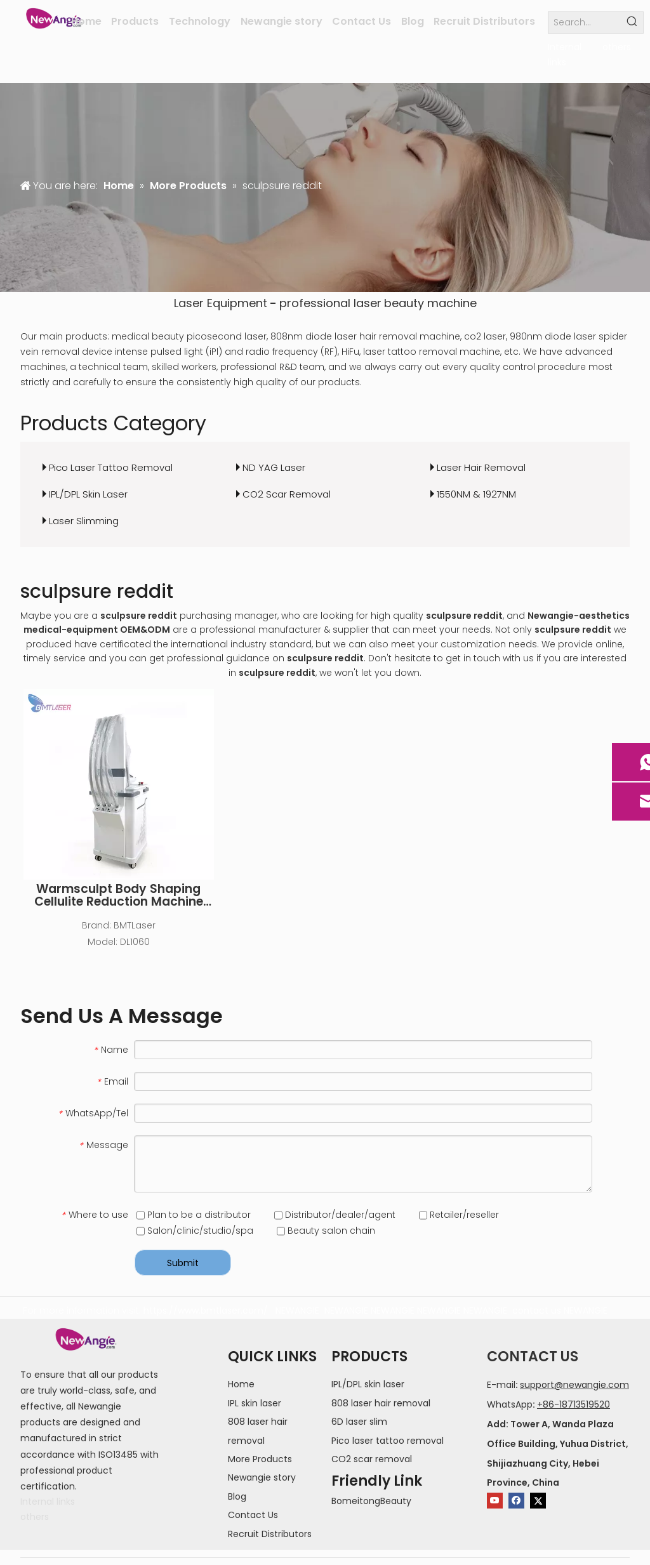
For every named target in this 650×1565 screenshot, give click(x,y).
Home (241, 1384)
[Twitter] (538, 1501)
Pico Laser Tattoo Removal (111, 467)
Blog (237, 1496)
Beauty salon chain (326, 1230)
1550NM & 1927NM (476, 494)
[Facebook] (516, 1501)
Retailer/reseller (459, 1214)
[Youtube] (495, 1501)
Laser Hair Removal (481, 467)
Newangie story (262, 1477)
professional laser (330, 303)
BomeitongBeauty (371, 1501)
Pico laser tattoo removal (387, 1440)
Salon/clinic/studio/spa (194, 1230)
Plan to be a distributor (193, 1214)
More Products (260, 1459)
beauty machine (430, 303)
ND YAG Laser (273, 467)
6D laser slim (359, 1421)
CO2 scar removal (371, 1459)
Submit (183, 1263)
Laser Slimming (84, 520)
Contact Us (253, 1515)
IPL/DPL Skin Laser (88, 494)
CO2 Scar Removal (286, 494)
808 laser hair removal (380, 1403)
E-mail (501, 1384)
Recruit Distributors (270, 1534)
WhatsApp (510, 1404)
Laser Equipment (220, 303)
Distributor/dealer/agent (334, 1214)
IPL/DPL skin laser (367, 1384)
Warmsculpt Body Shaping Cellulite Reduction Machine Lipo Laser (118, 895)
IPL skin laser (254, 1403)
